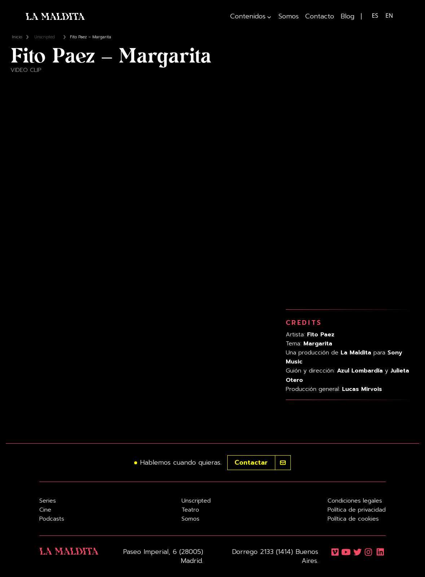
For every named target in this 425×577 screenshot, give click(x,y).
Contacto (319, 16)
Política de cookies (353, 518)
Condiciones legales (355, 500)
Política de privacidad (357, 509)
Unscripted (44, 37)
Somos (289, 16)
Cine (45, 509)
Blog (347, 16)
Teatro (190, 509)
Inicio (17, 37)
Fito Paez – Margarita (90, 37)
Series (47, 500)
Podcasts (51, 518)
